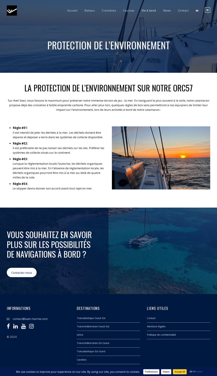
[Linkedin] (15, 327)
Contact (183, 10)
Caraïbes (81, 359)
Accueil (72, 10)
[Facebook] (8, 327)
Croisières (109, 10)
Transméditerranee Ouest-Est (93, 326)
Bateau (90, 10)
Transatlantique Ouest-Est (91, 318)
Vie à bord (149, 10)
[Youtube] (23, 327)
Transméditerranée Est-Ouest (93, 343)
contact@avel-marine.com (30, 319)
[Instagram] (31, 327)
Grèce (80, 334)
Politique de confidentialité (161, 334)
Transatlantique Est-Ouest (91, 351)
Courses (128, 10)
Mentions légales (156, 326)
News (167, 10)
